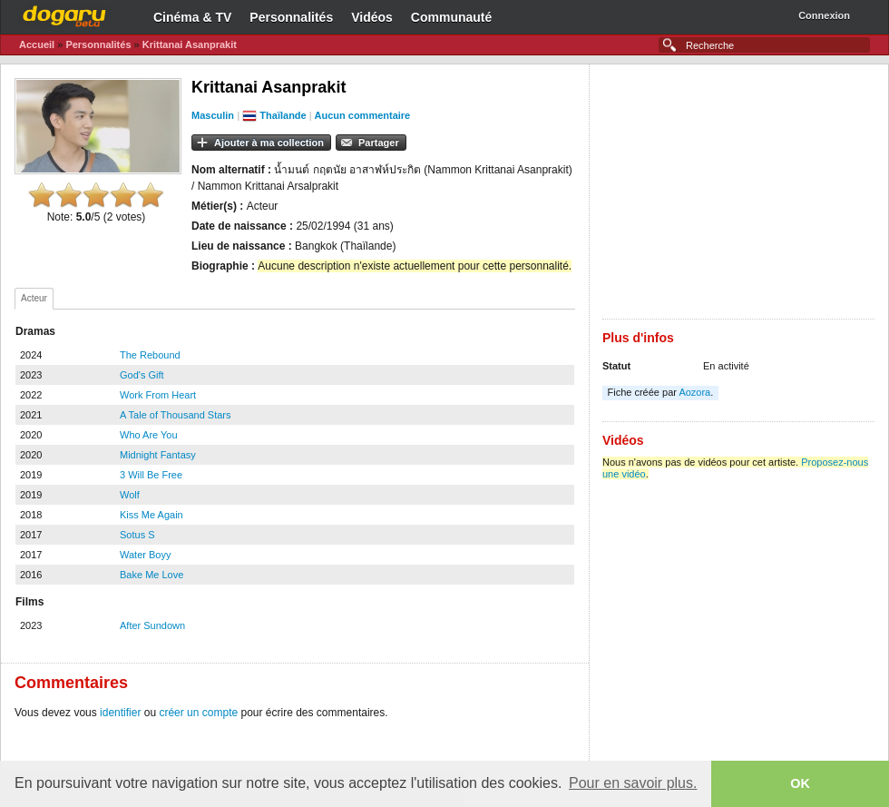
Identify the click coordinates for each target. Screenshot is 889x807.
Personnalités (291, 17)
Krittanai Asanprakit (189, 44)
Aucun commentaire (362, 115)
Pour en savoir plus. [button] (633, 783)
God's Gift (142, 374)
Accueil (36, 44)
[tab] (34, 299)
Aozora (694, 392)
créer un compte (198, 712)
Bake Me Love (151, 574)
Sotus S (137, 534)
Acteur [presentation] (34, 298)
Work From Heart (158, 394)
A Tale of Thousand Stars (175, 414)
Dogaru (64, 13)
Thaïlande (282, 115)
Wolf (130, 494)
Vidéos (372, 17)
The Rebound (150, 354)
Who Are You (149, 434)
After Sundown (152, 625)
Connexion (824, 15)
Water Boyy (145, 554)
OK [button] (800, 783)
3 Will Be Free (151, 474)
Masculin (212, 115)
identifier (120, 712)
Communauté (451, 17)
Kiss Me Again (151, 514)
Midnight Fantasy (158, 454)
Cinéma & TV (192, 17)
